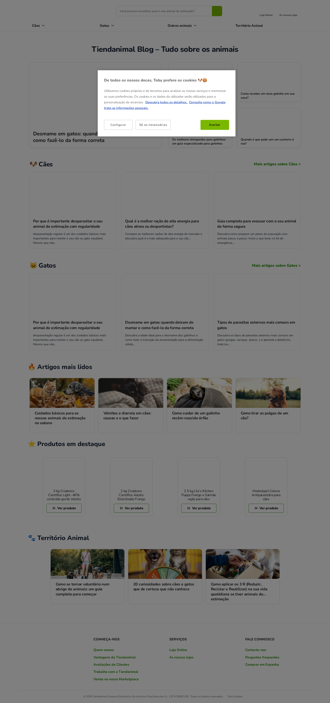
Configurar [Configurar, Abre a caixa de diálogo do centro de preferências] (118, 125)
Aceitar (214, 125)
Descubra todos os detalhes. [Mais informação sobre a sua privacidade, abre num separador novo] (166, 102)
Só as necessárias (153, 125)
